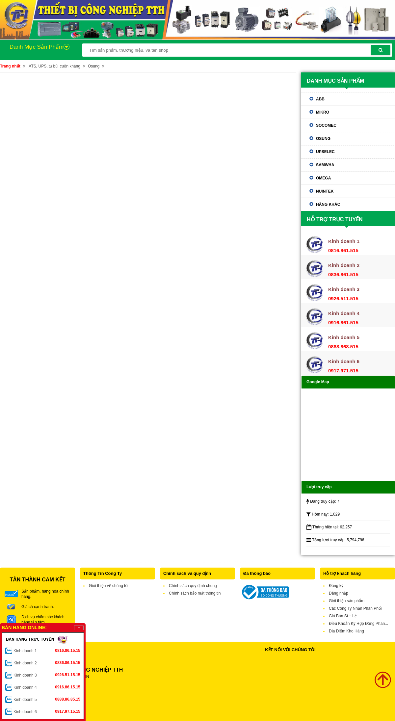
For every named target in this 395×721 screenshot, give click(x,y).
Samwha (325, 165)
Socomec (326, 125)
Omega (323, 178)
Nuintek (324, 191)
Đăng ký (336, 585)
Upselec (325, 151)
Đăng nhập (338, 593)
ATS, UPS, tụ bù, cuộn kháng (54, 66)
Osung (93, 66)
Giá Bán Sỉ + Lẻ (343, 616)
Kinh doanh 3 (46, 675)
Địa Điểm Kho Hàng (346, 631)
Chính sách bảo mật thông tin (195, 593)
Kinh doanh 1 (46, 651)
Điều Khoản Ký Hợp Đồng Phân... (358, 623)
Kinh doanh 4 (46, 687)
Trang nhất (10, 66)
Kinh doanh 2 (46, 663)
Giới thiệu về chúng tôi (108, 585)
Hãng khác (328, 204)
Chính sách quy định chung (193, 585)
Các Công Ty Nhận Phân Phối (355, 608)
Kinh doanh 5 (46, 699)
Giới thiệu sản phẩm (346, 601)
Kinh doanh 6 (46, 711)
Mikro (322, 112)
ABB (320, 99)
